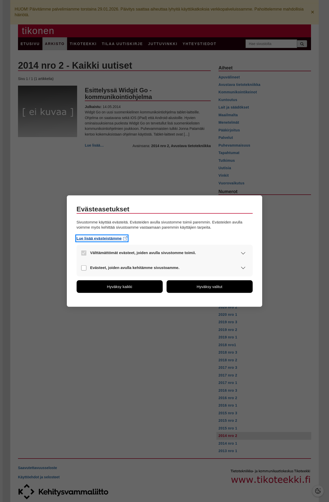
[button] (243, 253)
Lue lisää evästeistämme (102, 238)
